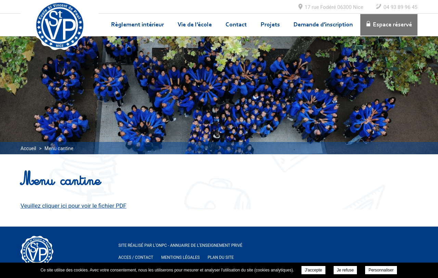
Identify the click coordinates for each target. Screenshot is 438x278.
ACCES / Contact (135, 257)
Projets (270, 25)
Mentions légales (180, 257)
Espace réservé (392, 25)
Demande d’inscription (323, 25)
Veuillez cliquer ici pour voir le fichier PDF (73, 205)
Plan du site (221, 257)
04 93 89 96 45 (400, 7)
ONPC (161, 245)
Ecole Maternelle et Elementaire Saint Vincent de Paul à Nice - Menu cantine (60, 25)
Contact (236, 25)
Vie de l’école (195, 25)
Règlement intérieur (137, 25)
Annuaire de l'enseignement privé (206, 245)
